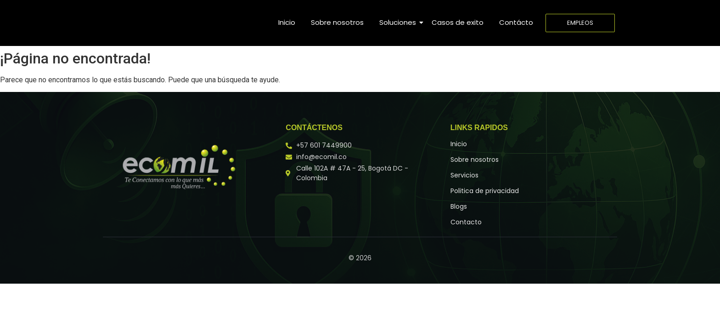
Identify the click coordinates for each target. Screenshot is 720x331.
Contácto (516, 22)
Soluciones (399, 22)
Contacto (466, 222)
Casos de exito (458, 22)
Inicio (286, 22)
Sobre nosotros (337, 22)
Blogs (458, 206)
